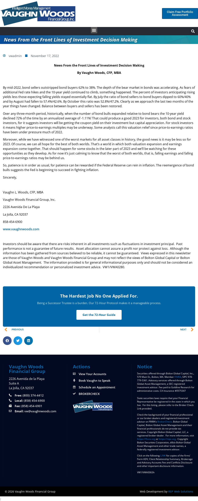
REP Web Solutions (180, 491)
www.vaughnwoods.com (21, 229)
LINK (163, 455)
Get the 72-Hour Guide (99, 315)
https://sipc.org (167, 439)
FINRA (177, 377)
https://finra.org (146, 439)
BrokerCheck (164, 421)
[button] (94, 30)
